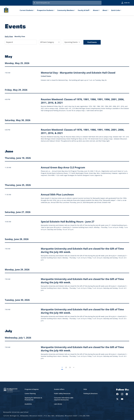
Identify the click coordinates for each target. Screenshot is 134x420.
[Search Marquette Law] (67, 3)
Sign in (127, 3)
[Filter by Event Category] (50, 42)
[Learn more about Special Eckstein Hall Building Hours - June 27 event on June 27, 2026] (67, 221)
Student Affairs (59, 389)
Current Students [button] (26, 10)
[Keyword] (21, 42)
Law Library (58, 404)
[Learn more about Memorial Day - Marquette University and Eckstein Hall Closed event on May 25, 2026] (78, 72)
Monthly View (19, 36)
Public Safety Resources (62, 393)
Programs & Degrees (32, 389)
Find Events (92, 42)
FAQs (85, 389)
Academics (28, 404)
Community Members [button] (65, 10)
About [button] (105, 10)
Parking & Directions (90, 393)
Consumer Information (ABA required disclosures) (63, 399)
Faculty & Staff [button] (83, 10)
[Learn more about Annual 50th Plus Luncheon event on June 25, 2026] (57, 194)
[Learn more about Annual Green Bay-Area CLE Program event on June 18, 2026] (63, 167)
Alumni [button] (95, 10)
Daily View (9, 36)
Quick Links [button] (115, 10)
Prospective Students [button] (45, 10)
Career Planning (30, 393)
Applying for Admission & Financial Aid (33, 399)
